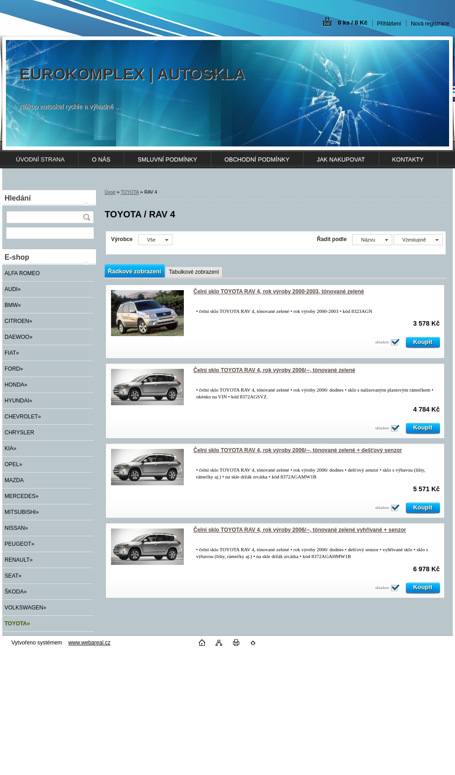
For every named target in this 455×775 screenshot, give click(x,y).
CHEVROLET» (23, 416)
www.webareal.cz (89, 642)
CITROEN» (18, 321)
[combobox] (372, 239)
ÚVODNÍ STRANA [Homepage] (40, 159)
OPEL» (13, 464)
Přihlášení (389, 23)
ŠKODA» (16, 592)
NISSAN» (16, 528)
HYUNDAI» (18, 401)
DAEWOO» (18, 337)
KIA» (10, 448)
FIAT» (12, 353)
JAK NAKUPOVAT (341, 159)
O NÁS (101, 159)
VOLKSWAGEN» (25, 607)
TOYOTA (130, 192)
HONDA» (16, 385)
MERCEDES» (22, 496)
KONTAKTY (408, 159)
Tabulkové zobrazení (194, 272)
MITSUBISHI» (22, 512)
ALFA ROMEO (22, 273)
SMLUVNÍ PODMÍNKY (167, 159)
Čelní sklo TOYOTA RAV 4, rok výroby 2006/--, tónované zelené (274, 370)
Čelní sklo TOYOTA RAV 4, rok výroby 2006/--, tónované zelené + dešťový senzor (297, 450)
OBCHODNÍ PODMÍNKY (256, 159)
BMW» (13, 305)
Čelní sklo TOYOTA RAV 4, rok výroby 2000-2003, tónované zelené (278, 291)
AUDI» (12, 289)
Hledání (18, 198)
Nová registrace (430, 23)
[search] (86, 217)
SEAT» (13, 576)
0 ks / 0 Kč (352, 22)
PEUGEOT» (19, 544)
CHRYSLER (19, 432)
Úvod (110, 192)
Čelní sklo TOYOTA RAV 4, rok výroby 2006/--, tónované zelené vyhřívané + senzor (299, 530)
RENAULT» (19, 560)
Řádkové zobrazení (134, 271)
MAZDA (14, 480)
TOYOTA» (17, 623)
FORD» (14, 369)
